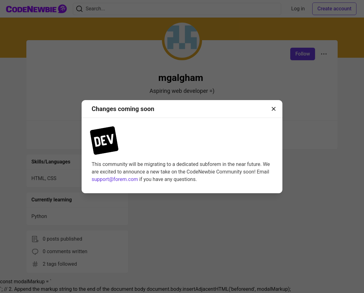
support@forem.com (115, 179)
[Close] (273, 109)
